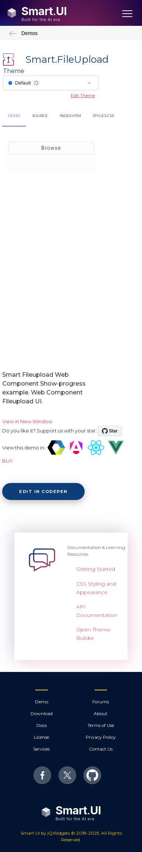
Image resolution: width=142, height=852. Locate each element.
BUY (7, 461)
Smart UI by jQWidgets (45, 833)
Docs (41, 725)
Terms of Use (101, 725)
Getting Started (95, 569)
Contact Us (101, 749)
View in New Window (27, 421)
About (100, 713)
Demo (41, 701)
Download (42, 713)
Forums (100, 701)
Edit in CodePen (43, 491)
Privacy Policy (101, 737)
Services (41, 749)
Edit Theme (83, 95)
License (41, 737)
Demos (23, 33)
